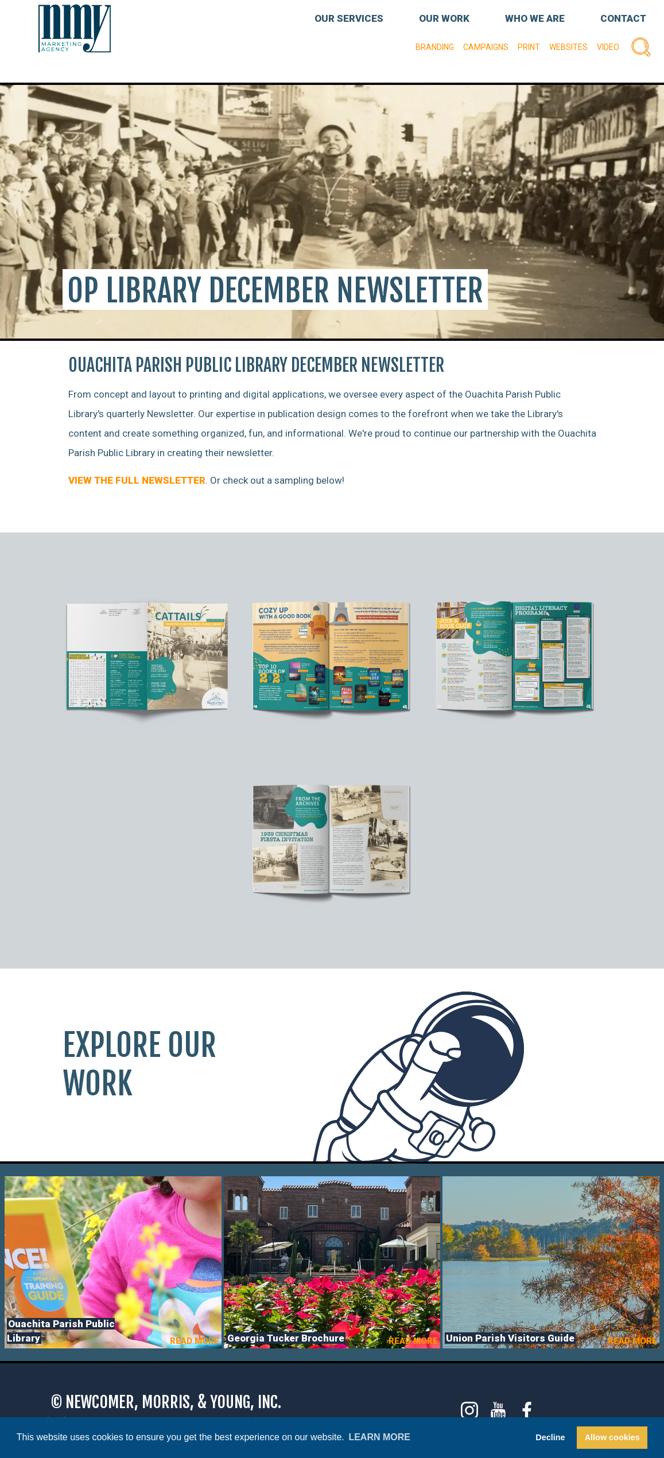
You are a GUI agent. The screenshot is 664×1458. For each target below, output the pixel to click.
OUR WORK (444, 18)
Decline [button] (550, 1437)
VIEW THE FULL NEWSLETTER (136, 480)
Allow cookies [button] (612, 1437)
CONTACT (623, 18)
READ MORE (194, 1341)
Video (608, 47)
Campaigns (485, 47)
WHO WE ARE (535, 18)
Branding (435, 47)
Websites (568, 47)
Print (529, 47)
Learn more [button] (379, 1437)
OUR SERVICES (348, 18)
